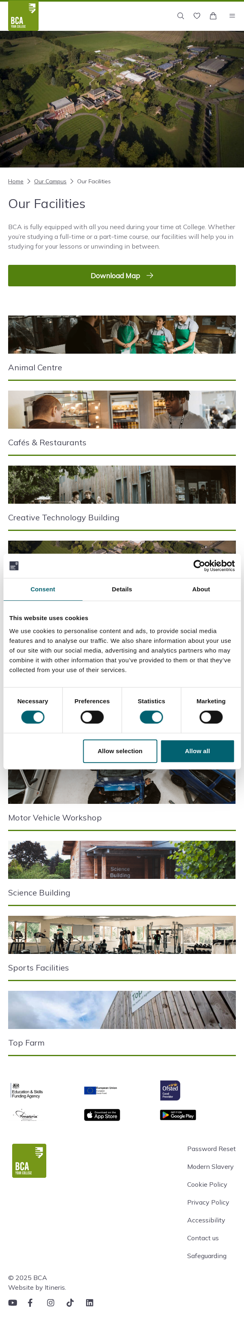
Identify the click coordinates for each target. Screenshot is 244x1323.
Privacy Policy (208, 1202)
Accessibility (206, 1220)
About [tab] (201, 589)
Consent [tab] (42, 589)
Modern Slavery (210, 1166)
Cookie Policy (207, 1184)
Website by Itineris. (37, 1287)
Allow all (197, 750)
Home (16, 181)
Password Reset (211, 1149)
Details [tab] (122, 589)
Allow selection (120, 750)
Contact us (203, 1238)
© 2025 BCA (27, 1278)
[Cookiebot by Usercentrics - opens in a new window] (199, 566)
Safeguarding (207, 1256)
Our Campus (46, 181)
